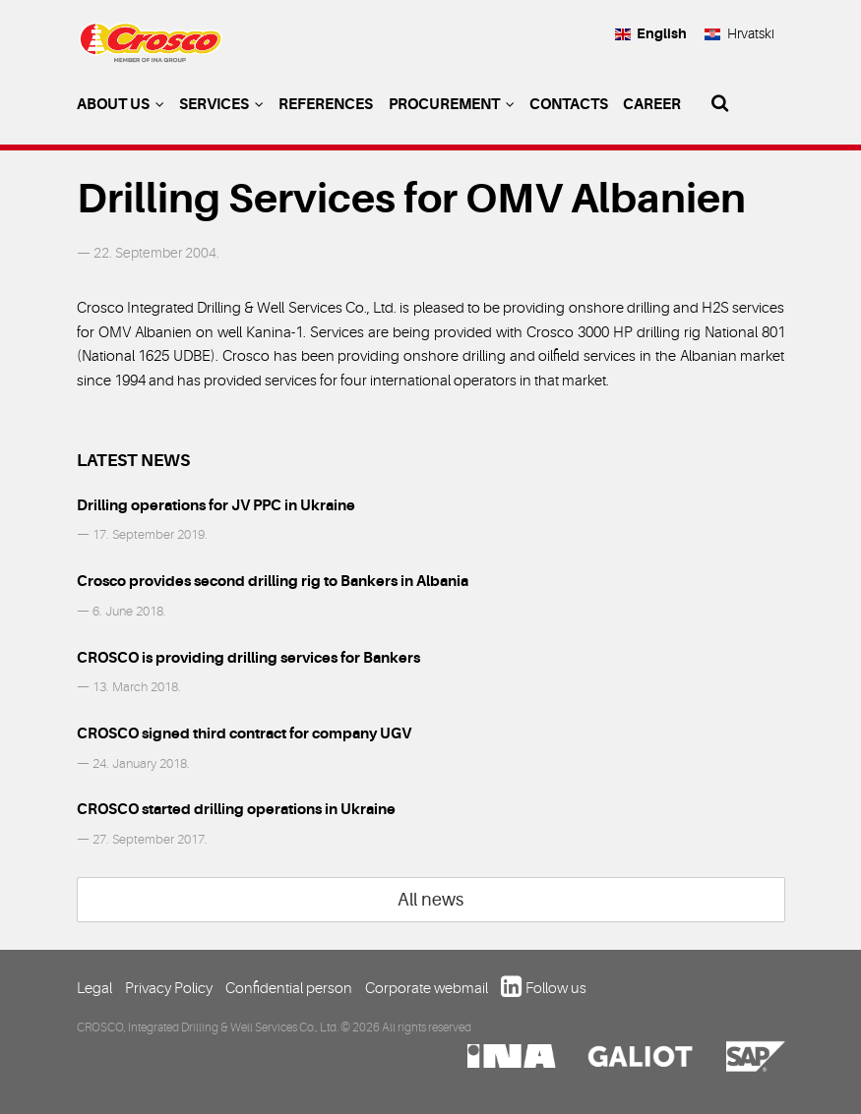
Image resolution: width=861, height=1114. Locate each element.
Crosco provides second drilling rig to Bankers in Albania (272, 581)
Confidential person (288, 988)
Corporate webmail (426, 988)
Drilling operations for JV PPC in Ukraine (216, 505)
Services (221, 104)
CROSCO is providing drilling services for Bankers (248, 658)
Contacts (568, 104)
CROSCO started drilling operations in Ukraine (236, 809)
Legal (94, 988)
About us (120, 104)
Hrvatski (738, 33)
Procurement (452, 104)
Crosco (150, 50)
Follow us (555, 988)
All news (430, 899)
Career (652, 104)
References (325, 104)
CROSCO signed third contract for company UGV (244, 733)
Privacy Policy (169, 988)
